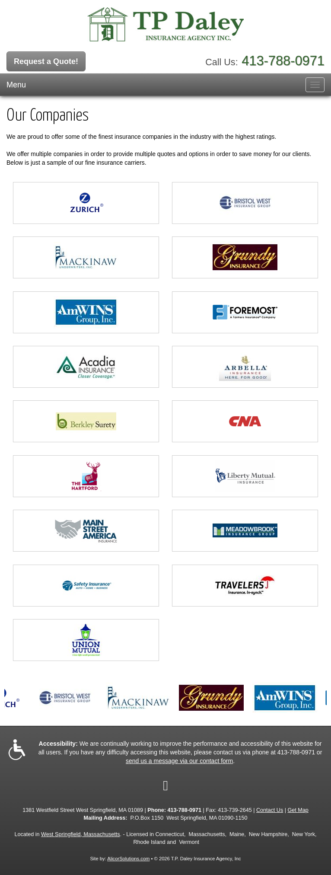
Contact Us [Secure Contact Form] (269, 810)
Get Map (298, 810)
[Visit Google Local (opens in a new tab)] (165, 785)
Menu (16, 84)
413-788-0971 (283, 60)
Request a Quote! (46, 61)
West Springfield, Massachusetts (80, 834)
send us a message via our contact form (179, 760)
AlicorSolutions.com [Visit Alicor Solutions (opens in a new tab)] (128, 858)
